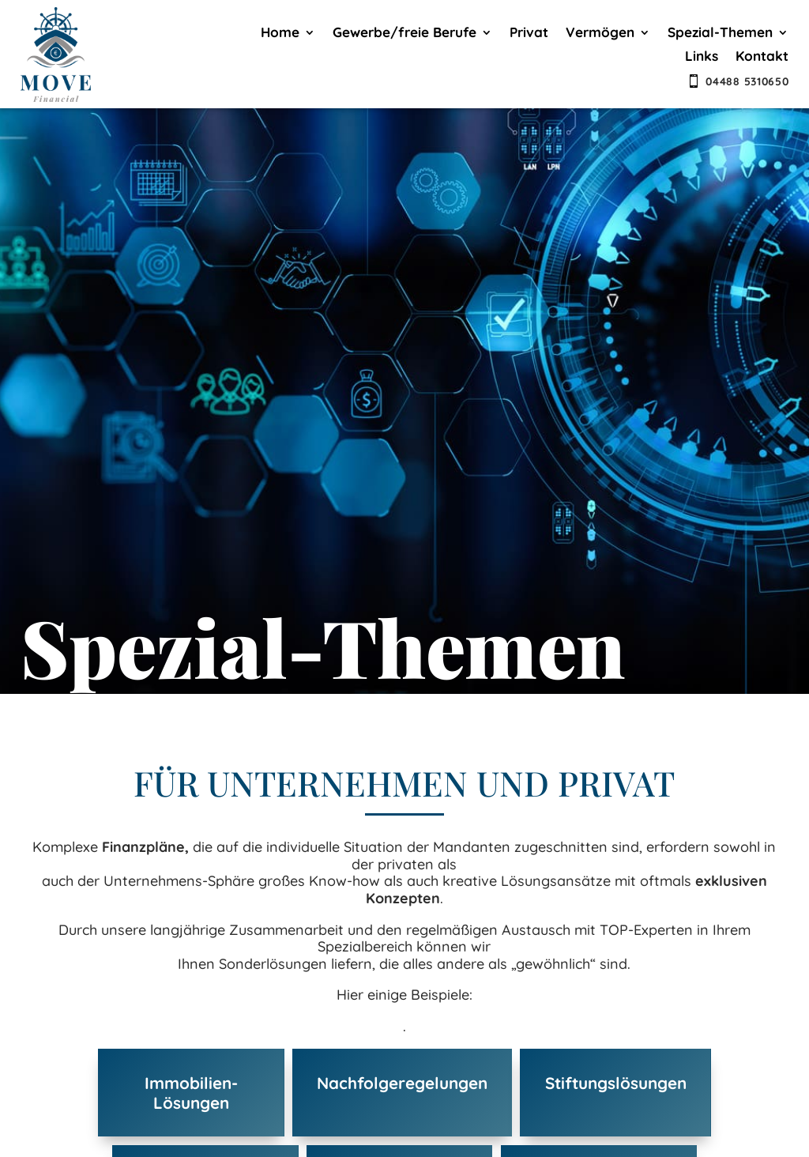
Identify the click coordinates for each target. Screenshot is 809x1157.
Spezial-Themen (720, 33)
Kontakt (762, 57)
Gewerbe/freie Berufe (404, 33)
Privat (529, 33)
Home (280, 33)
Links (701, 57)
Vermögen (600, 33)
